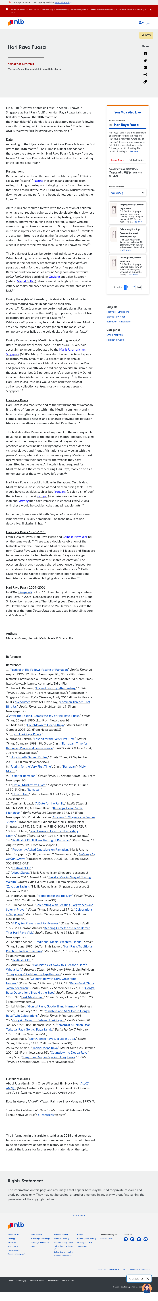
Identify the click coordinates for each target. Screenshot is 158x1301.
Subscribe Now (106, 1239)
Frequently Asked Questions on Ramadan (40, 850)
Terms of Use (53, 1281)
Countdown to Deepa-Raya (45, 725)
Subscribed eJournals (63, 1252)
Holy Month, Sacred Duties (28, 758)
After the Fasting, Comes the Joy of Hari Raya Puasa (44, 716)
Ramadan (69, 767)
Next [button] (138, 288)
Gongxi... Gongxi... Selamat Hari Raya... (38, 1021)
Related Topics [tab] (136, 160)
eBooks (12, 1243)
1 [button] (125, 288)
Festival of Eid (21, 868)
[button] (141, 23)
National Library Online (63, 1243)
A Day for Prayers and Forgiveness (35, 924)
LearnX (34, 1247)
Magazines (13, 1247)
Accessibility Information (140, 1270)
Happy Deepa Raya (45, 1048)
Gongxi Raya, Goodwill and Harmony (52, 1007)
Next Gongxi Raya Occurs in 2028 (52, 1039)
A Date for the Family (49, 804)
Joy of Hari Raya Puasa (25, 735)
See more (133, 152)
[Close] (153, 7)
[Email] (145, 70)
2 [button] (127, 288)
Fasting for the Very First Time (54, 739)
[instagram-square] (140, 1242)
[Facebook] (145, 55)
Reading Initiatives (16, 1255)
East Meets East (32, 998)
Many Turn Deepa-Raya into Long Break (48, 1058)
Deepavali (25, 593)
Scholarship (82, 1247)
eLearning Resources (40, 1239)
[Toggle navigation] (148, 23)
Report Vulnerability (17, 1281)
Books (11, 1239)
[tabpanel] (127, 174)
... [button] (130, 288)
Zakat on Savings (18, 887)
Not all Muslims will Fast (28, 785)
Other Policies (68, 1281)
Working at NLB (84, 1243)
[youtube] (146, 1242)
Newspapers (14, 1251)
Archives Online (61, 1239)
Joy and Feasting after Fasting (55, 689)
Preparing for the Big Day (54, 896)
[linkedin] (127, 1242)
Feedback (114, 1270)
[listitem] (13, 1236)
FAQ (124, 1270)
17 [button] (133, 288)
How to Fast (20, 795)
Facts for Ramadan (22, 776)
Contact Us (101, 1270)
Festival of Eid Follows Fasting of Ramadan (39, 670)
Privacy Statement (37, 1281)
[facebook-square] (133, 1242)
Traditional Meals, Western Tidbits (58, 942)
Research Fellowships (62, 1256)
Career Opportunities (86, 1239)
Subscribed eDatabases (63, 1248)
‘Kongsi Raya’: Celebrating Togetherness (34, 975)
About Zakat (20, 873)
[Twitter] (145, 62)
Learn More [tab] (117, 160)
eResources (22, 702)
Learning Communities (40, 1243)
